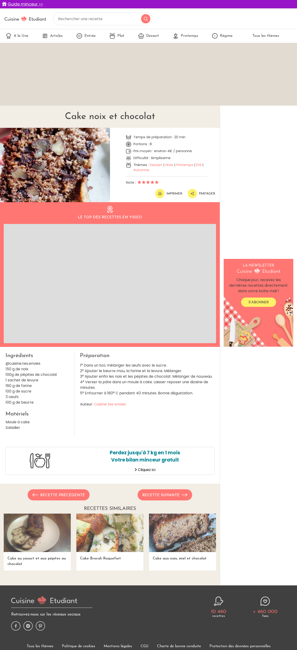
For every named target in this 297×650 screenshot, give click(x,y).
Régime (222, 36)
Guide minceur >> (25, 4)
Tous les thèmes (262, 36)
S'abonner (259, 302)
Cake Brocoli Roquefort (109, 537)
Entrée (86, 36)
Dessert (148, 36)
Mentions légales (118, 646)
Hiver (169, 165)
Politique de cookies (78, 646)
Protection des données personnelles (240, 646)
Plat (117, 36)
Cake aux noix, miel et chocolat (182, 537)
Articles (52, 36)
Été (198, 165)
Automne (141, 170)
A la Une (17, 36)
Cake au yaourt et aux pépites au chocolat (37, 540)
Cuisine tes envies (110, 404)
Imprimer (168, 193)
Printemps (185, 36)
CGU (144, 646)
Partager (201, 193)
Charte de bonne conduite (179, 646)
